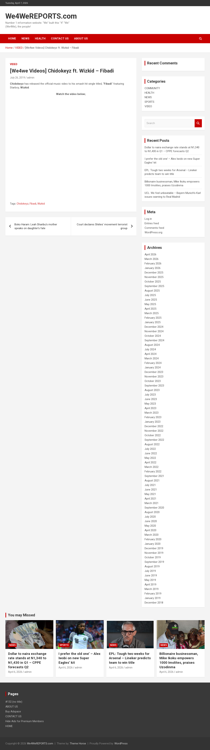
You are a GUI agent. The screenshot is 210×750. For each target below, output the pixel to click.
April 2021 (150, 498)
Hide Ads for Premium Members (24, 721)
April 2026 (150, 254)
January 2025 (152, 322)
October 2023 (153, 381)
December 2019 (154, 548)
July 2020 (150, 516)
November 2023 (154, 376)
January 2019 (152, 598)
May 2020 (150, 525)
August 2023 (152, 390)
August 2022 (152, 444)
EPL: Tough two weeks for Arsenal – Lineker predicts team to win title (130, 658)
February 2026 (153, 263)
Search (198, 123)
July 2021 (150, 485)
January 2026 (152, 268)
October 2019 (153, 557)
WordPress (121, 743)
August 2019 (152, 566)
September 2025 (154, 286)
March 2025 (151, 313)
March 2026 (151, 259)
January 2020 (152, 543)
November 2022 (154, 430)
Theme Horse (78, 743)
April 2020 (150, 530)
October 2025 (153, 281)
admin (30, 77)
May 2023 (150, 403)
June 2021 (151, 489)
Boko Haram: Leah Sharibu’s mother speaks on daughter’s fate (35, 226)
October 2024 (153, 335)
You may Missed (21, 615)
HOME (12, 38)
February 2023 (153, 417)
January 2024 (152, 367)
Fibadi (33, 203)
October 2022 (153, 435)
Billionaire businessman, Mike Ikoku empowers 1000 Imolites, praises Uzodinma (178, 660)
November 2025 (154, 277)
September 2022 (154, 439)
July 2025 (150, 295)
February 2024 (153, 363)
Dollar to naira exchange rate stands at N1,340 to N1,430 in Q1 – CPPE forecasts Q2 (27, 660)
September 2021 (154, 476)
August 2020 (152, 512)
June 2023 (151, 399)
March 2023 (151, 412)
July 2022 (150, 449)
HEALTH (40, 38)
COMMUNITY (152, 88)
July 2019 (150, 571)
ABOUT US (81, 38)
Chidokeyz (23, 203)
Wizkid (41, 203)
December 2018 (154, 602)
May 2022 (150, 458)
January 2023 (152, 421)
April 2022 (150, 462)
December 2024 (154, 326)
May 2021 (150, 494)
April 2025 (150, 308)
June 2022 (151, 453)
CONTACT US (60, 38)
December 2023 (154, 372)
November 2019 (154, 552)
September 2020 (154, 507)
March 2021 (151, 503)
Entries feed (152, 223)
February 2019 (153, 593)
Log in (148, 218)
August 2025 (152, 290)
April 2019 (150, 584)
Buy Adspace (13, 711)
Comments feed (154, 228)
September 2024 (154, 340)
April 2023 (150, 408)
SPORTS (149, 101)
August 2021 (152, 480)
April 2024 (150, 354)
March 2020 (151, 534)
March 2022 (151, 467)
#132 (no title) (13, 701)
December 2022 (154, 426)
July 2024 (150, 349)
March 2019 (151, 589)
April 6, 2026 (15, 671)
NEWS (25, 38)
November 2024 (154, 331)
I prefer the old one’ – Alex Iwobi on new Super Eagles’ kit (79, 658)
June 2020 (151, 521)
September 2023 (154, 385)
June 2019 (151, 575)
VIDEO (13, 64)
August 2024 (152, 345)
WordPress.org (153, 232)
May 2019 (150, 580)
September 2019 (154, 562)
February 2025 (153, 317)
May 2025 (150, 304)
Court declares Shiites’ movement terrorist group (102, 226)
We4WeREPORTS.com (41, 16)
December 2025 (154, 272)
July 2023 (150, 394)
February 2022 (153, 471)
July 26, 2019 (17, 77)
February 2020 (153, 539)
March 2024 (151, 358)
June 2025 (151, 299)
